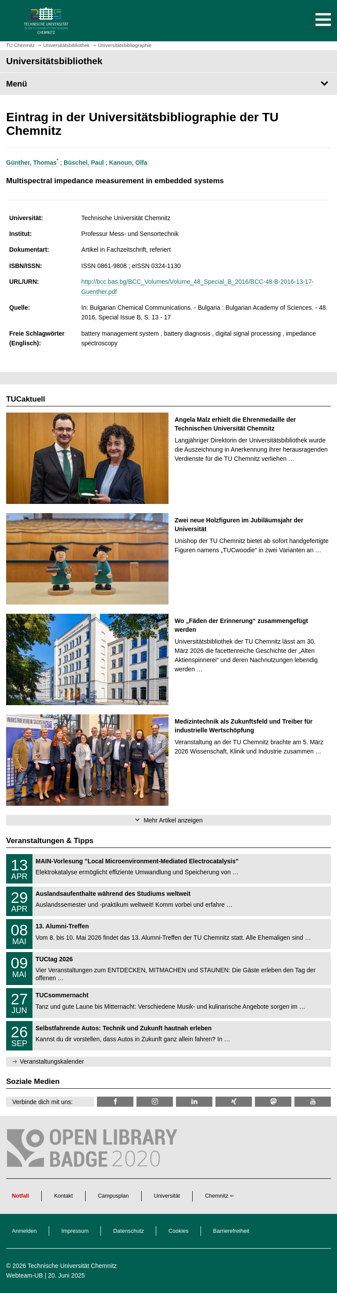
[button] (314, 20)
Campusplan (113, 1196)
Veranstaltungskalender (52, 1061)
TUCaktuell (25, 399)
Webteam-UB (24, 1275)
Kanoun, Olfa (128, 162)
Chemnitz (216, 1196)
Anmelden (24, 1231)
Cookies (178, 1231)
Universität (167, 1196)
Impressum (75, 1231)
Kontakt (63, 1196)
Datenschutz (128, 1231)
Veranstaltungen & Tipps (49, 841)
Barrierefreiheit (231, 1231)
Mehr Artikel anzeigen (173, 820)
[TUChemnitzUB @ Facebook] (115, 1102)
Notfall (20, 1196)
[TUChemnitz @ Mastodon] (273, 1102)
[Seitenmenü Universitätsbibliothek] (168, 84)
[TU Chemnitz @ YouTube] (312, 1102)
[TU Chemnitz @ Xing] (233, 1102)
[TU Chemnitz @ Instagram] (154, 1102)
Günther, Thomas (32, 162)
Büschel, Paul (84, 162)
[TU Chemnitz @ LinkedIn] (194, 1102)
